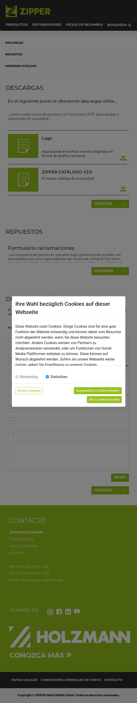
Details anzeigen (29, 390)
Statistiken (58, 377)
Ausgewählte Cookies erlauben (98, 390)
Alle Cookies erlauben (104, 399)
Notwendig (29, 377)
